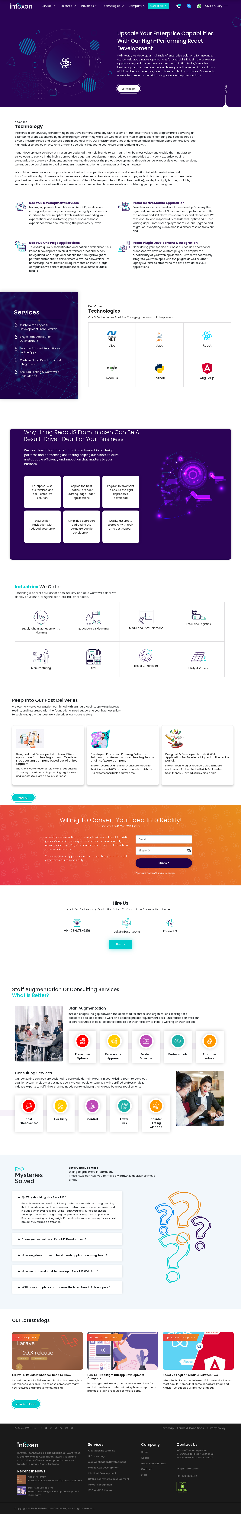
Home (144, 1452)
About (145, 1458)
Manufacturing (41, 659)
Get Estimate (158, 6)
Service (47, 6)
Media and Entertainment (146, 620)
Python (160, 371)
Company (135, 6)
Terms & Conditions (190, 1428)
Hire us (120, 944)
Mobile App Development (103, 1467)
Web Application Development (107, 1462)
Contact (146, 1469)
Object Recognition (100, 1484)
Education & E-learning (94, 620)
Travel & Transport (146, 658)
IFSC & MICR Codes (100, 1490)
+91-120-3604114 (186, 1476)
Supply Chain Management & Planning (41, 622)
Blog (144, 1475)
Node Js (112, 371)
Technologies (111, 6)
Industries (87, 6)
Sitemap (168, 1428)
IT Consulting (96, 1456)
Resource (66, 6)
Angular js (207, 371)
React (207, 339)
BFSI (93, 659)
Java (160, 339)
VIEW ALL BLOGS (26, 1404)
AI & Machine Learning (101, 1450)
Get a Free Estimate (153, 1463)
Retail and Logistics (198, 618)
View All (23, 797)
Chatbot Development (102, 1473)
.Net (112, 339)
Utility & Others (198, 659)
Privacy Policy (216, 1428)
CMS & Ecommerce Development (108, 1479)
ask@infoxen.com (187, 1468)
